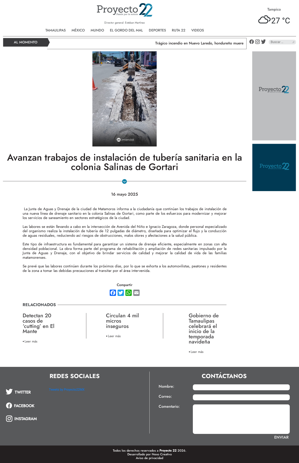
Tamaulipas (55, 30)
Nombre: (166, 386)
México (78, 30)
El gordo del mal (126, 30)
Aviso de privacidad (149, 458)
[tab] (24, 391)
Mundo (97, 30)
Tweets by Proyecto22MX (67, 389)
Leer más (31, 341)
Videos (197, 30)
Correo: (165, 396)
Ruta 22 (178, 30)
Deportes (157, 30)
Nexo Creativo (162, 454)
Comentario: (169, 406)
